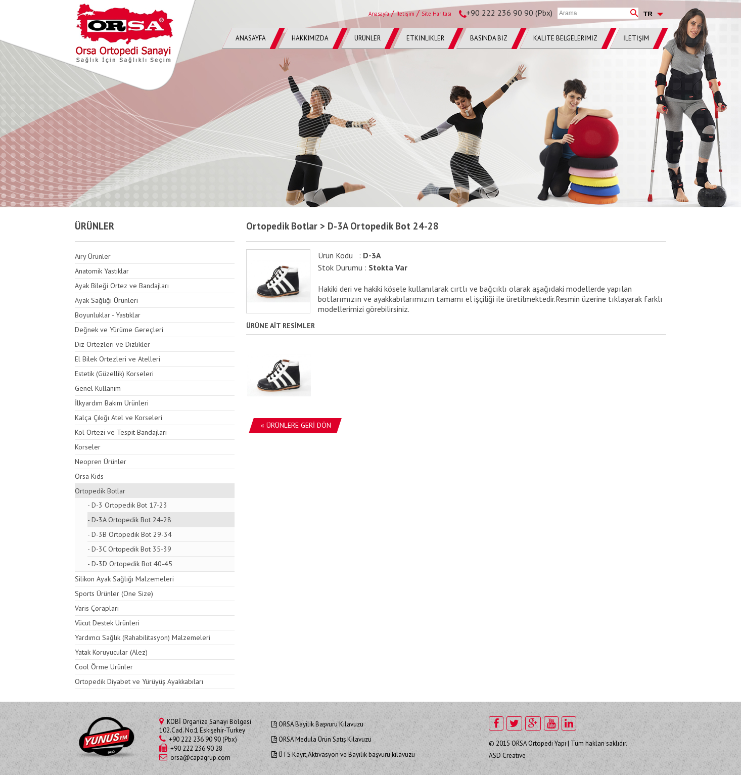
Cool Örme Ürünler (104, 666)
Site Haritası (436, 13)
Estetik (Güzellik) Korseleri (114, 373)
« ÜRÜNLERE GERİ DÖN (296, 425)
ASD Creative (507, 755)
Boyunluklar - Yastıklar (108, 315)
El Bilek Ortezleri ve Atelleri (117, 358)
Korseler (88, 446)
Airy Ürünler (93, 256)
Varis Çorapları (97, 608)
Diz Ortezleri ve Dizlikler (112, 344)
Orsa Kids (89, 476)
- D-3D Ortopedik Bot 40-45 (129, 563)
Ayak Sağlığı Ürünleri (106, 300)
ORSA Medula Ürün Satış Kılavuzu (321, 739)
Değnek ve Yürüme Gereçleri (119, 329)
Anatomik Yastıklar (102, 271)
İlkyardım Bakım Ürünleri (112, 402)
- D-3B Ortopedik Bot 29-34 (129, 534)
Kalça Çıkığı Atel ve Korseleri (118, 417)
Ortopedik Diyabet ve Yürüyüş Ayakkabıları (139, 681)
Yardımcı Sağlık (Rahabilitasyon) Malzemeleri (142, 637)
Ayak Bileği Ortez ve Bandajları (122, 285)
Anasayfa (378, 13)
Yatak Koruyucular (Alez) (111, 652)
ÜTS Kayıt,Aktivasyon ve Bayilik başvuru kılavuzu (343, 754)
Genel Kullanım (98, 388)
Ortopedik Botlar (100, 490)
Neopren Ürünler (100, 461)
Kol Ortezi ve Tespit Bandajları (121, 432)
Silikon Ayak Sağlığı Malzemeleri (124, 578)
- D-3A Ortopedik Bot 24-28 (129, 519)
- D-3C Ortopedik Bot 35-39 (129, 549)
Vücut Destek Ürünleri (107, 622)
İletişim (405, 13)
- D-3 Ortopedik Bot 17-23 (127, 505)
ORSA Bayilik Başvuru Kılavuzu (317, 724)
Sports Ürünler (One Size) (114, 593)
